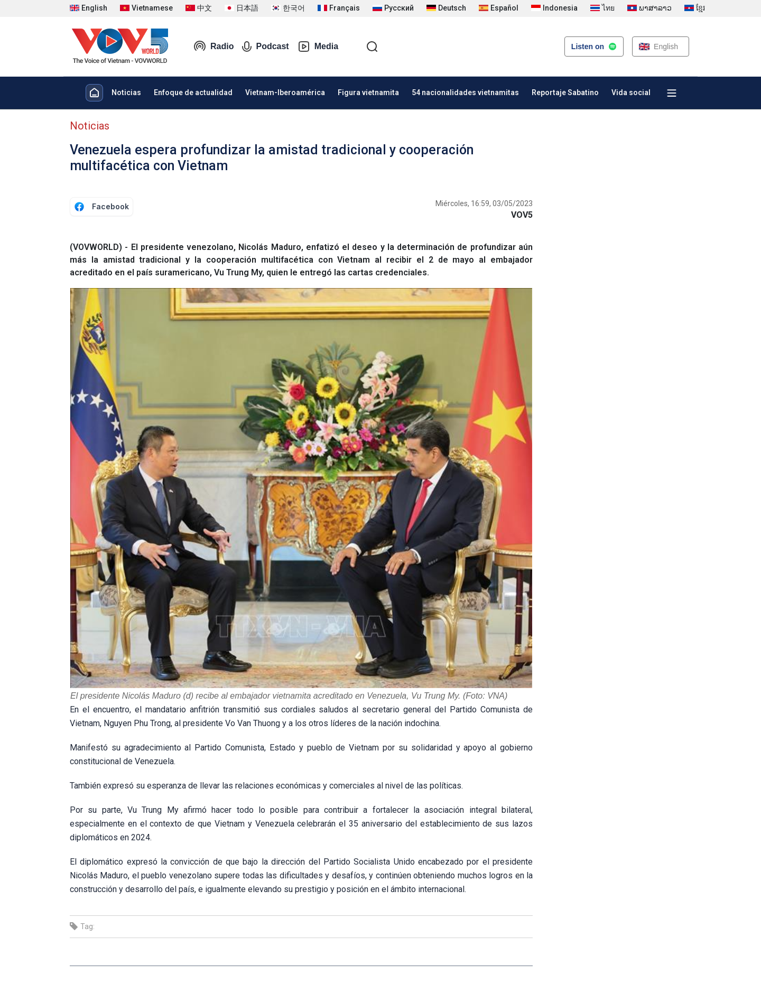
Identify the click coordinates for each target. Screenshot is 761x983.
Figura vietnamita (368, 92)
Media (318, 46)
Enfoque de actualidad (193, 92)
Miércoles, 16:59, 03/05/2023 (484, 203)
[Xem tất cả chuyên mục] (671, 93)
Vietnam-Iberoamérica (285, 92)
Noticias (126, 92)
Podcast (265, 46)
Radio (213, 46)
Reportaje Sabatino (565, 92)
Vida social (631, 92)
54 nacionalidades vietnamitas (465, 92)
